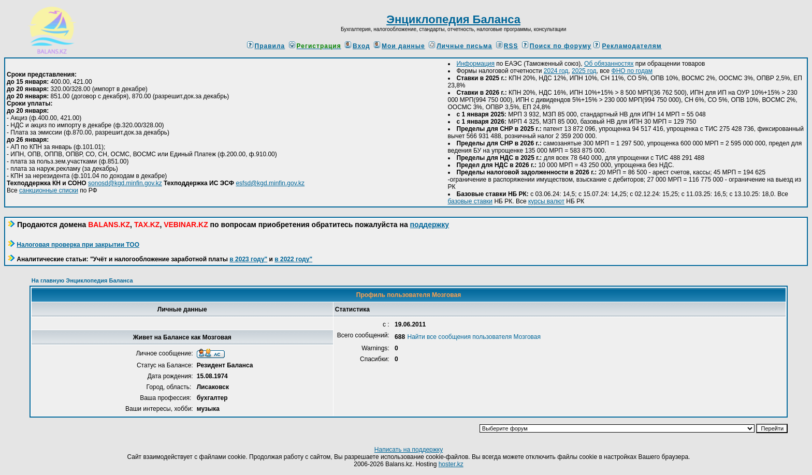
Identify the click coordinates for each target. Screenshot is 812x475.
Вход (357, 46)
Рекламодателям (632, 46)
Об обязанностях (608, 63)
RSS (507, 46)
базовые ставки (470, 201)
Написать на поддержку (408, 449)
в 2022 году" (293, 259)
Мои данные (399, 46)
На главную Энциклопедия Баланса (82, 280)
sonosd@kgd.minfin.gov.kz (125, 183)
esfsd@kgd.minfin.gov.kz (270, 183)
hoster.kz (451, 464)
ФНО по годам (632, 71)
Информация (476, 63)
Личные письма (460, 46)
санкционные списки (48, 190)
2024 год (556, 71)
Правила (266, 46)
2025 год (584, 71)
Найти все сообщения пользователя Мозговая (474, 336)
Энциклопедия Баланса (453, 19)
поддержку (429, 224)
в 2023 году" (248, 259)
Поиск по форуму (556, 46)
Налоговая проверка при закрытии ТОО (78, 244)
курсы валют (546, 201)
